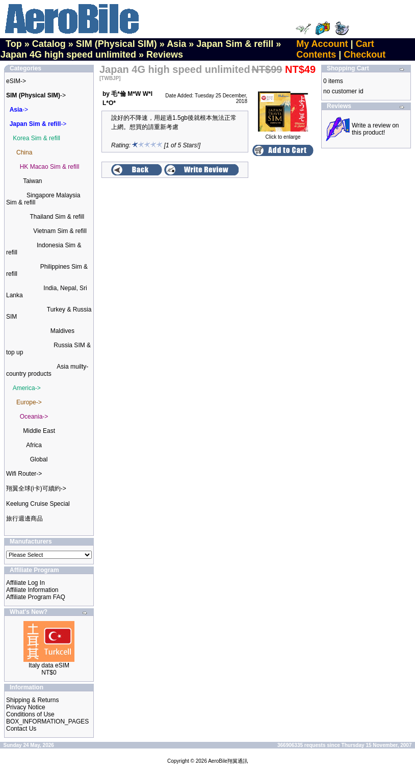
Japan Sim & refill (234, 44)
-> (36, 95)
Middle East (39, 430)
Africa (34, 445)
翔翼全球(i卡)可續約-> (36, 488)
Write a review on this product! (375, 129)
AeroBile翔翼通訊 (228, 761)
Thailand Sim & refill (57, 216)
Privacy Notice (25, 707)
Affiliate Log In (25, 582)
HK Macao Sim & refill (50, 166)
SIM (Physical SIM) (116, 44)
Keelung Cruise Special (38, 503)
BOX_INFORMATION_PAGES (47, 721)
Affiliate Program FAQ (35, 597)
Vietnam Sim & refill (59, 231)
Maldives (62, 330)
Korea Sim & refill (36, 138)
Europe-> (29, 402)
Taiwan (32, 181)
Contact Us (21, 728)
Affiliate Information (32, 590)
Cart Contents (335, 49)
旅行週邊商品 (24, 518)
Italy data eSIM (49, 665)
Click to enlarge (282, 135)
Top (14, 44)
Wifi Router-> (24, 473)
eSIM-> (16, 81)
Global (39, 459)
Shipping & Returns (32, 700)
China (24, 152)
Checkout (364, 54)
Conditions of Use (30, 714)
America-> (27, 388)
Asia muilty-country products (47, 370)
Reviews (164, 54)
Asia (176, 44)
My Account (322, 44)
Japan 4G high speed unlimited (68, 54)
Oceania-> (34, 416)
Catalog (49, 44)
